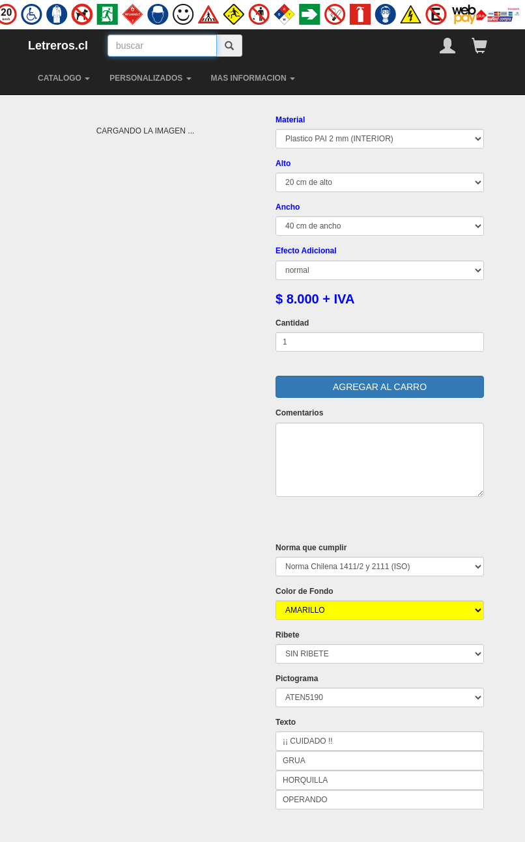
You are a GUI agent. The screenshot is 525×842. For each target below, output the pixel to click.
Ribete (288, 634)
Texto (286, 722)
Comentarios (299, 412)
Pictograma (297, 678)
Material (290, 119)
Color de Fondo (304, 591)
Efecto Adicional (306, 250)
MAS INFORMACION (253, 78)
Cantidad (292, 323)
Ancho (288, 207)
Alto (283, 163)
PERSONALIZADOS (150, 78)
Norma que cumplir (311, 547)
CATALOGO (64, 78)
